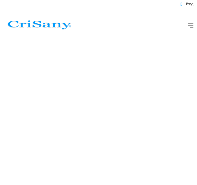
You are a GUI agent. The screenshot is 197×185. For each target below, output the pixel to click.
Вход (189, 4)
